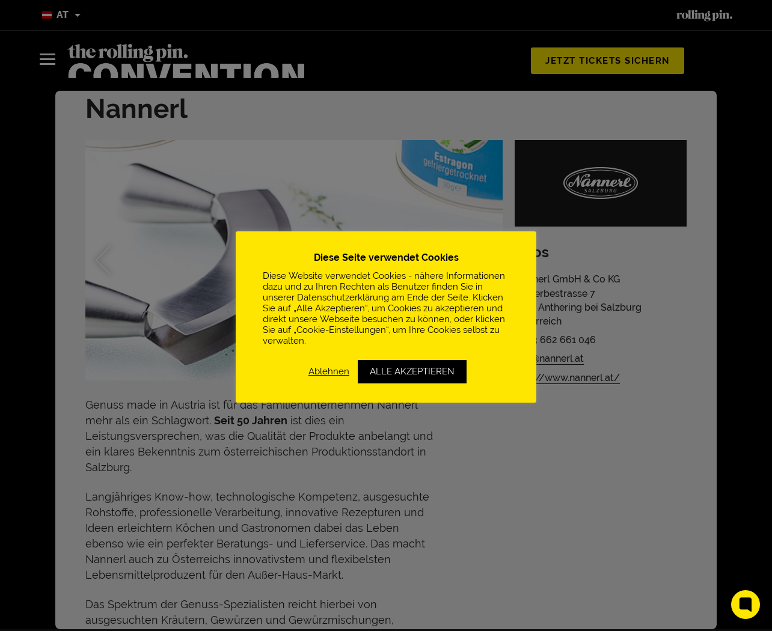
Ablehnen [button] (328, 371)
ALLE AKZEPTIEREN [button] (412, 371)
